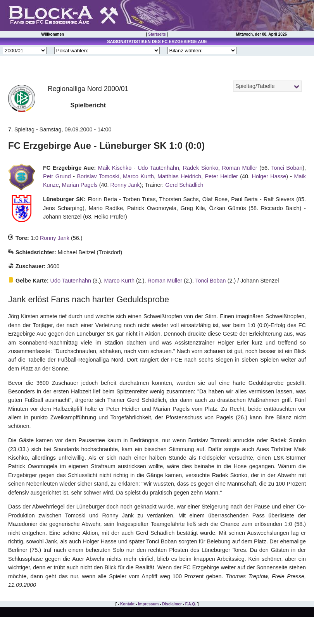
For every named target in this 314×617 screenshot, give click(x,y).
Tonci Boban (286, 168)
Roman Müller (239, 168)
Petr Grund (57, 176)
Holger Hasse (269, 176)
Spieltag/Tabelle (255, 86)
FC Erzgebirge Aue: (69, 168)
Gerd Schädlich (184, 185)
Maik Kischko (114, 168)
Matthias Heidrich (179, 176)
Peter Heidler (221, 176)
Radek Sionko (200, 168)
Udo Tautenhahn (158, 168)
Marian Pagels (80, 185)
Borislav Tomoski (98, 176)
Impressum (148, 604)
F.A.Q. (190, 604)
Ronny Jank (125, 185)
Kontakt (127, 604)
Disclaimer (172, 604)
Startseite (157, 34)
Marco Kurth (138, 176)
